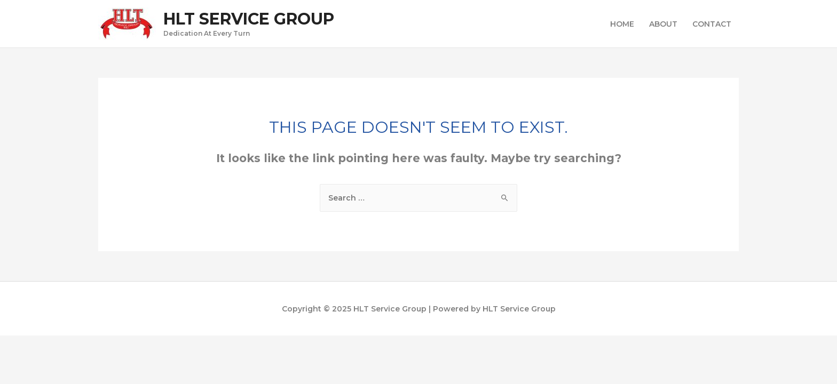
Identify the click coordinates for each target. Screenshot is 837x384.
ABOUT (663, 24)
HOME (622, 24)
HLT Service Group (248, 19)
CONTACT (711, 24)
